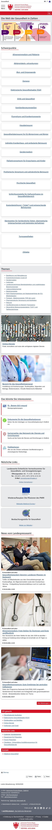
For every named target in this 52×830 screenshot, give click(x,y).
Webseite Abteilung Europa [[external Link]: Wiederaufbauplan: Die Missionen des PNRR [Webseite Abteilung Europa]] (26, 504)
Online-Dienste (8, 344)
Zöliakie (26, 252)
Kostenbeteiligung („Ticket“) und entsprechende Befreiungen (26, 206)
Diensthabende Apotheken (13, 715)
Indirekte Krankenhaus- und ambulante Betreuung (26, 143)
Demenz (26, 81)
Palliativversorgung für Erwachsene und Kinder (26, 161)
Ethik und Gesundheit (26, 99)
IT (47, 1)
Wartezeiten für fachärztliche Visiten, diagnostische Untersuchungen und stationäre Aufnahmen (26, 222)
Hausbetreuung (26, 125)
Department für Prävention (13, 737)
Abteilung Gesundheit (11, 754)
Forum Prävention (10, 740)
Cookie (45, 817)
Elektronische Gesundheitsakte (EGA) (26, 90)
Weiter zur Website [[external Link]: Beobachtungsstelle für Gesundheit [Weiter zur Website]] (26, 525)
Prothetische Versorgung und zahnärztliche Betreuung (26, 172)
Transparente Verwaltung (10, 804)
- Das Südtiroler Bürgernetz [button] (16, 811)
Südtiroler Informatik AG (17, 800)
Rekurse (9, 302)
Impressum (29, 817)
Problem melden (35, 804)
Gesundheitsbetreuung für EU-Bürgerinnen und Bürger (26, 134)
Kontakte (24, 804)
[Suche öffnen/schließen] (49, 13)
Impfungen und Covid (11, 725)
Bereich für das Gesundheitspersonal (17, 384)
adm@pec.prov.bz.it (11, 797)
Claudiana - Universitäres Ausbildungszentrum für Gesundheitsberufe (20, 743)
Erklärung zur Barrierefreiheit (13, 817)
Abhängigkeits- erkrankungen (26, 63)
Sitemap (6, 772)
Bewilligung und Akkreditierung (16, 275)
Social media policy (26, 819)
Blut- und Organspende (26, 72)
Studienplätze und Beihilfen (13, 720)
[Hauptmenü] (3, 7)
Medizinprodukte (11, 291)
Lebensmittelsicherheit (13, 289)
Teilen (29, 777)
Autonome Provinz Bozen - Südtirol (17, 790)
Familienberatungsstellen (26, 107)
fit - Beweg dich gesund (17, 405)
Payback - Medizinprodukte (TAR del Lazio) (20, 298)
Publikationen (13, 447)
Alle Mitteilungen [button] (44, 703)
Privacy (38, 817)
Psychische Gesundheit (26, 183)
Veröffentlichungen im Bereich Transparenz (20, 305)
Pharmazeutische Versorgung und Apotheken (21, 300)
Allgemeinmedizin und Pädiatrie (26, 54)
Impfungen (9, 282)
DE (45, 1)
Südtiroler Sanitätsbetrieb (12, 734)
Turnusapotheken (26, 236)
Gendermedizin (26, 152)
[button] (35, 808)
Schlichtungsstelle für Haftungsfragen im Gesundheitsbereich (26, 195)
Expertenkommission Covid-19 (16, 278)
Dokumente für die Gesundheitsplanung (24, 419)
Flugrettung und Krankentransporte (26, 116)
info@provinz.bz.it (12, 795)
